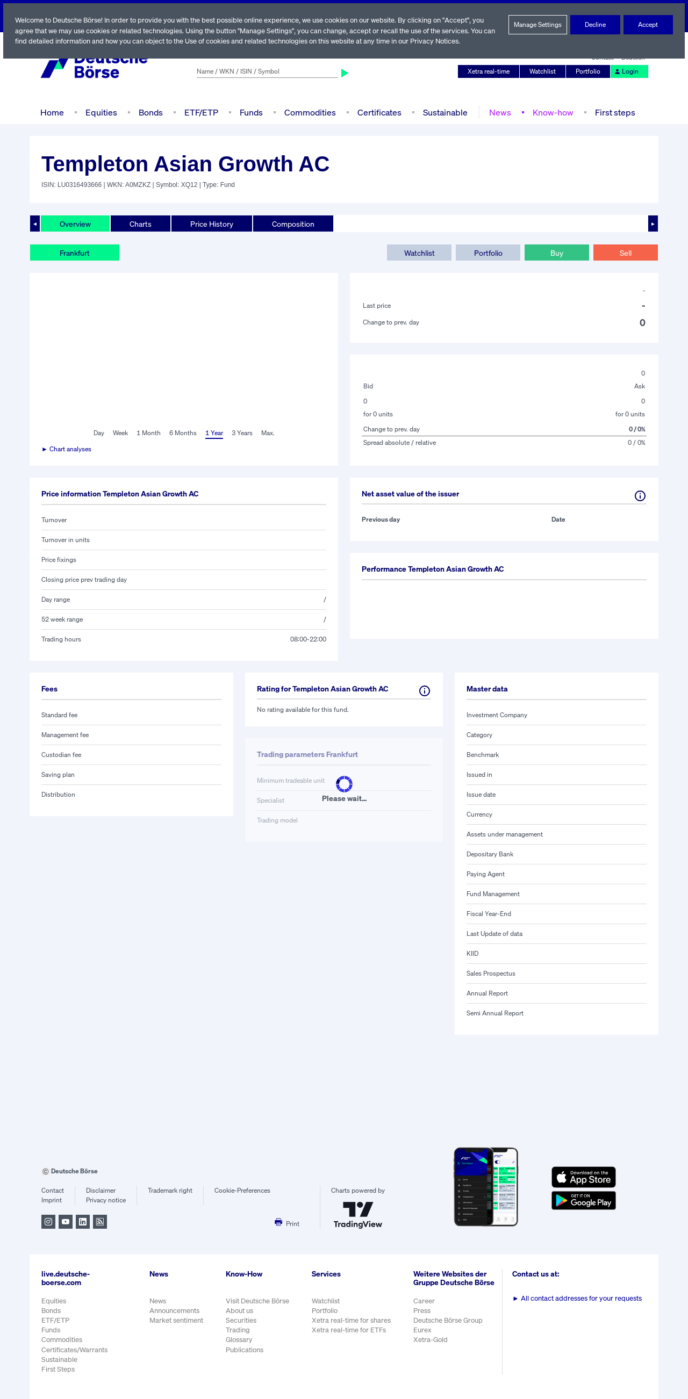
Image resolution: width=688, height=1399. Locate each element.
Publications (244, 1350)
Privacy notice (105, 1200)
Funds (251, 112)
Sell (625, 252)
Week (120, 433)
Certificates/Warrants (73, 1350)
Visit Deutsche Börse (258, 1301)
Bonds (149, 112)
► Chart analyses (66, 449)
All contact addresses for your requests (578, 1298)
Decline (595, 24)
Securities (241, 1320)
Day (98, 433)
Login (627, 71)
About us (239, 1311)
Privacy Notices (453, 41)
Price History (212, 223)
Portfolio (589, 71)
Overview (75, 223)
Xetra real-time (491, 71)
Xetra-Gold (431, 1346)
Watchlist (544, 71)
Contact (52, 1190)
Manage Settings (538, 24)
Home (51, 112)
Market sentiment (176, 1320)
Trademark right (170, 1190)
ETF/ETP (200, 112)
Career (425, 1306)
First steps (612, 112)
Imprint (51, 1200)
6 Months (182, 433)
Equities (100, 112)
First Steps (58, 1369)
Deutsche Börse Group (449, 1326)
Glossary (239, 1340)
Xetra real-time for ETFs (350, 1330)
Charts (141, 223)
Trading (237, 1330)
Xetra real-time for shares (352, 1320)
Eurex (423, 1336)
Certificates (378, 112)
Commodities (310, 112)
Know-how (551, 112)
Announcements (174, 1311)
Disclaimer (100, 1190)
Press (423, 1316)
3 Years (242, 433)
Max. (268, 433)
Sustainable (444, 112)
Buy (556, 252)
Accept (648, 24)
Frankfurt (75, 252)
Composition (293, 223)
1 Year (213, 433)
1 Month (148, 433)
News (498, 112)
